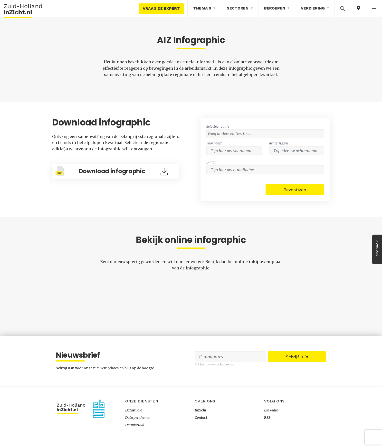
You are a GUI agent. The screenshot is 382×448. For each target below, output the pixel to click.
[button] (342, 8)
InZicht (200, 410)
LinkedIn (271, 410)
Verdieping (313, 8)
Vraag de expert (161, 8)
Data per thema (137, 417)
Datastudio (133, 410)
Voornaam (214, 143)
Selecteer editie (217, 126)
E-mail (211, 162)
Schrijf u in (297, 356)
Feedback (377, 249)
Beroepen (275, 8)
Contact (201, 417)
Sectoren (238, 8)
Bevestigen (295, 189)
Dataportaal (134, 425)
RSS (267, 417)
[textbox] (266, 133)
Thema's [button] (202, 8)
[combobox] (265, 133)
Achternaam (278, 143)
